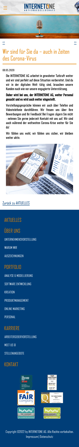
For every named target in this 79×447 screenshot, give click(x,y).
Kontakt (11, 364)
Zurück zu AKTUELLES (16, 202)
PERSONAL (9, 317)
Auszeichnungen (14, 256)
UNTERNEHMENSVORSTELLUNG (20, 239)
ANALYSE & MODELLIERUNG (18, 275)
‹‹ (4, 41)
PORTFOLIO (12, 267)
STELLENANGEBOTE (14, 353)
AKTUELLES (13, 220)
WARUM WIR (10, 247)
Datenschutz (46, 436)
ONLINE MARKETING (14, 309)
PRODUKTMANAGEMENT (16, 300)
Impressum (32, 436)
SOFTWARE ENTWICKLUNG (17, 284)
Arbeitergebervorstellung (20, 337)
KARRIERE (12, 328)
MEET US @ (10, 345)
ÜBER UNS (12, 231)
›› (75, 41)
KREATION (9, 292)
